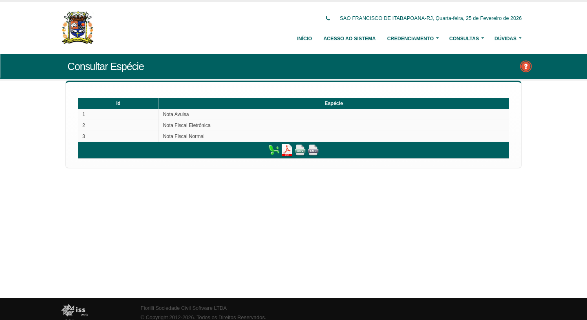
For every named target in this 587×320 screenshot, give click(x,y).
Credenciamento (410, 39)
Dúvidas (505, 39)
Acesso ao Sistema (349, 39)
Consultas (464, 39)
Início (304, 39)
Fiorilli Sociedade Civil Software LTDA (184, 308)
